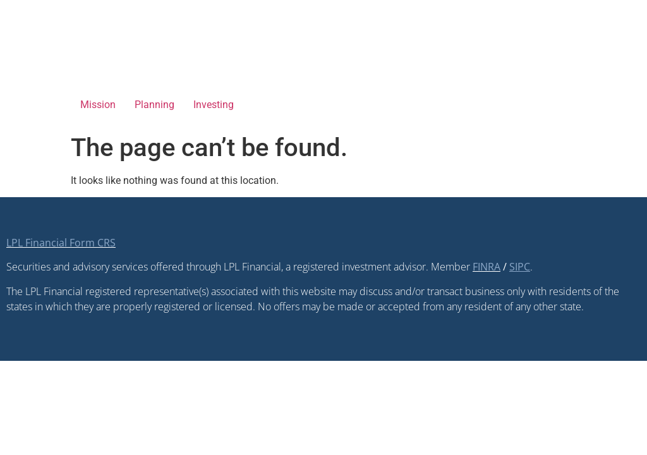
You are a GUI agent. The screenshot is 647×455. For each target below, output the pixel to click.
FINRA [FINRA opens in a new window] (486, 267)
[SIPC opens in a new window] (519, 267)
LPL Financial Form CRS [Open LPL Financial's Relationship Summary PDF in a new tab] (61, 243)
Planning (154, 105)
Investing (213, 105)
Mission (98, 105)
